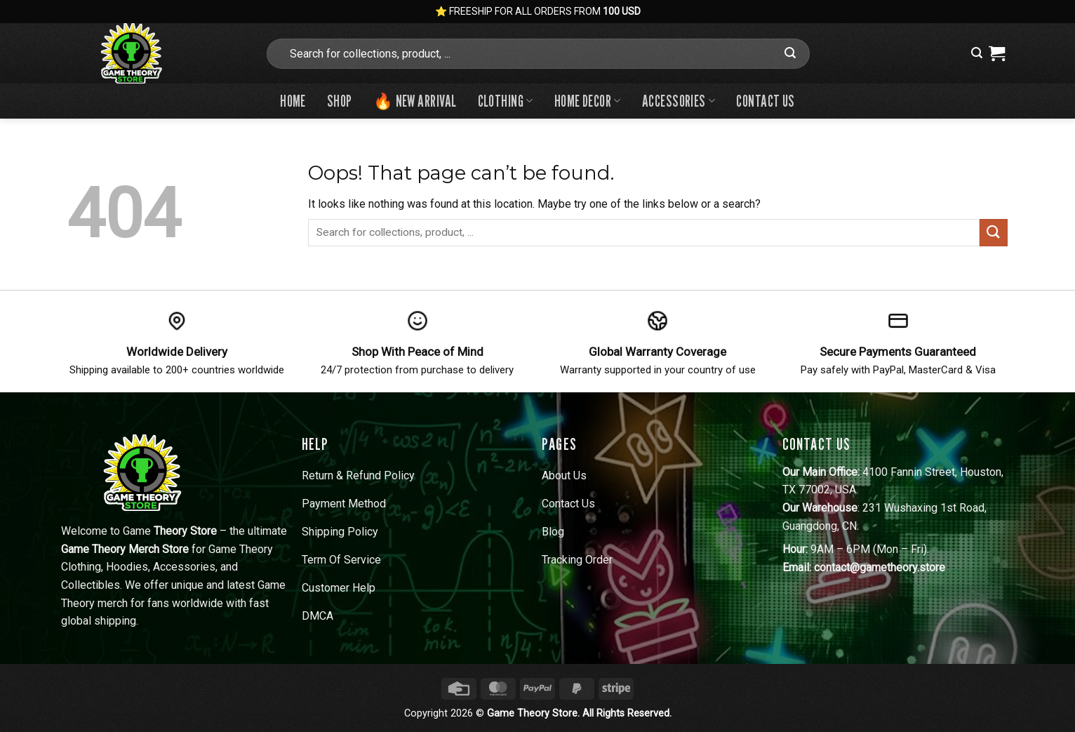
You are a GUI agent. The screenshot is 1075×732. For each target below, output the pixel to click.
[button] (976, 53)
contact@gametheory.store (879, 567)
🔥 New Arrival (415, 100)
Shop (339, 100)
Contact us (765, 100)
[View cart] (997, 53)
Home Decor (587, 100)
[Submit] (791, 53)
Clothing (505, 100)
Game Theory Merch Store (125, 549)
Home (293, 100)
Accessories (679, 100)
